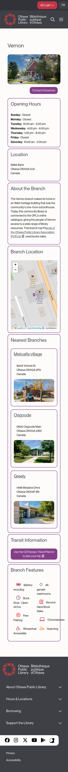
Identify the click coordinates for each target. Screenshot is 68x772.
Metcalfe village (28, 354)
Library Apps (52, 740)
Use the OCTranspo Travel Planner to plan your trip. (34, 554)
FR (63, 5)
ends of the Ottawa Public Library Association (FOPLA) (33, 232)
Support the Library (19, 723)
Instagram (16, 740)
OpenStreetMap (36, 328)
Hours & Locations (19, 699)
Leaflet (18, 328)
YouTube (34, 740)
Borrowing (13, 711)
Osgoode (22, 415)
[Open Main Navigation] (61, 19)
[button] (34, 295)
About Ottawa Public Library (26, 687)
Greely (20, 476)
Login (47, 5)
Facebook (7, 740)
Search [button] (52, 19)
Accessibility (13, 760)
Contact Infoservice (43, 90)
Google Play (43, 740)
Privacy (10, 753)
